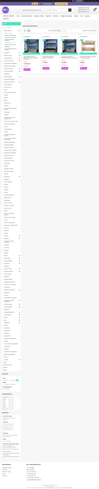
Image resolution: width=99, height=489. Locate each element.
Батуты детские (8, 30)
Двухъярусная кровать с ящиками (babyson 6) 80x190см (69, 57)
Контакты (55, 16)
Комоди (6, 295)
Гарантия (48, 16)
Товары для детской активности (9, 301)
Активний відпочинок (9, 312)
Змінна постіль (7, 197)
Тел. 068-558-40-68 (31, 473)
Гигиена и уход (7, 87)
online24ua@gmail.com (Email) (34, 479)
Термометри (7, 287)
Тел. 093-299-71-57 (31, 475)
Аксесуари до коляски (9, 160)
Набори (6, 233)
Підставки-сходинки (8, 171)
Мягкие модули (7, 274)
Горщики (6, 131)
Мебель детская (8, 55)
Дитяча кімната (8, 314)
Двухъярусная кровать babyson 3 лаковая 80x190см (88, 57)
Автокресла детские (9, 60)
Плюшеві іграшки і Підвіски (10, 150)
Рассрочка (6, 18)
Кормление (6, 74)
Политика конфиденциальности (65, 487)
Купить (28, 69)
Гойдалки (6, 114)
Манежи (6, 253)
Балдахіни (6, 179)
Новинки (6, 189)
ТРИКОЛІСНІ (7, 346)
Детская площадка (8, 71)
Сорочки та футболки (9, 222)
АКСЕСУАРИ (7, 330)
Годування (6, 238)
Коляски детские (8, 58)
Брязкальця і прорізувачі (10, 152)
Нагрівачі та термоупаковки (10, 225)
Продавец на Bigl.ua (49, 486)
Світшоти (6, 230)
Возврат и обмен (39, 16)
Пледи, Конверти (8, 158)
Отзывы (76, 16)
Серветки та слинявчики (10, 284)
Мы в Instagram (30, 467)
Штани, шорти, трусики (9, 217)
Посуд (5, 126)
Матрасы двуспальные (9, 354)
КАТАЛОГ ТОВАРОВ (8, 16)
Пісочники (6, 276)
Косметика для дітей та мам (11, 121)
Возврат (5, 370)
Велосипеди (7, 112)
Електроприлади (8, 260)
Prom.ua (55, 485)
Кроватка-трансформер (10, 35)
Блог (81, 16)
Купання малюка (8, 129)
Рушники (6, 166)
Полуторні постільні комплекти (9, 241)
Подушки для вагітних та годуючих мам (10, 118)
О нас (18, 16)
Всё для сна (7, 52)
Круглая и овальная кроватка (9, 40)
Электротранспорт (8, 271)
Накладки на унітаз (8, 168)
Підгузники (6, 292)
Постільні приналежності (10, 92)
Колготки (6, 228)
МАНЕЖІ (6, 341)
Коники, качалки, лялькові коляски (10, 109)
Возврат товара (6, 471)
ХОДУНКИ (6, 349)
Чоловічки (6, 247)
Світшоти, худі (7, 208)
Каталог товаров (7, 28)
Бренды (87, 16)
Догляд (6, 235)
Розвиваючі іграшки (8, 147)
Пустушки (6, 250)
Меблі (5, 255)
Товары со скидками (66, 16)
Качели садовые (8, 84)
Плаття (6, 220)
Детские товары (8, 268)
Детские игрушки (8, 76)
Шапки (5, 210)
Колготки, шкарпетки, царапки (9, 214)
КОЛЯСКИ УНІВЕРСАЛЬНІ (10, 338)
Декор (5, 100)
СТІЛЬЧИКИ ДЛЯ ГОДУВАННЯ (11, 343)
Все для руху (7, 258)
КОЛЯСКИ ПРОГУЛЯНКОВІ (10, 351)
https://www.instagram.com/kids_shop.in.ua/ (11, 453)
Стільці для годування (9, 124)
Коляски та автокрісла (9, 289)
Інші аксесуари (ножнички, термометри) (10, 139)
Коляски (6, 359)
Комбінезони (7, 200)
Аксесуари (6, 266)
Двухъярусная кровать (10, 42)
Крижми (6, 174)
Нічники (6, 95)
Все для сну (7, 176)
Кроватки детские (8, 33)
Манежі (6, 97)
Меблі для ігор (7, 103)
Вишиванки (6, 309)
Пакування (6, 322)
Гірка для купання (8, 279)
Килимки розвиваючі (9, 145)
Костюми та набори (9, 205)
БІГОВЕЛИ (6, 333)
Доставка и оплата (27, 16)
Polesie (5, 192)
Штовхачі (6, 105)
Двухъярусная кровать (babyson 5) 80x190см (48, 57)
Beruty (5, 357)
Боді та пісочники (8, 203)
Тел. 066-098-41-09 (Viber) (33, 477)
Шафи (5, 89)
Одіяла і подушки (8, 181)
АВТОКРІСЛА (7, 328)
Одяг (5, 320)
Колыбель (7, 46)
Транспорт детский (8, 68)
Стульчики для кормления (10, 63)
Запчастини (7, 163)
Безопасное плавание (9, 81)
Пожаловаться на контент (52, 487)
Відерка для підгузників (9, 142)
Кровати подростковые (10, 44)
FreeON (6, 325)
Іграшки (6, 317)
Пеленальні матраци (9, 195)
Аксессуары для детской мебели (10, 49)
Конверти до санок (8, 155)
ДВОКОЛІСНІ (7, 336)
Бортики (6, 184)
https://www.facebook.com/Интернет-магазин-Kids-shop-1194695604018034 (11, 456)
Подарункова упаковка (9, 282)
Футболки (6, 245)
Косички (6, 187)
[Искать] (69, 10)
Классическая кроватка (10, 37)
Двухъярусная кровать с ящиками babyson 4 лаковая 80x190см (30, 58)
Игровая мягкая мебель (10, 66)
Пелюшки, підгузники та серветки (9, 135)
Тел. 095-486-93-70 (31, 471)
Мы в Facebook (30, 469)
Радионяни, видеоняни (9, 79)
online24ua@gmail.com (9, 446)
